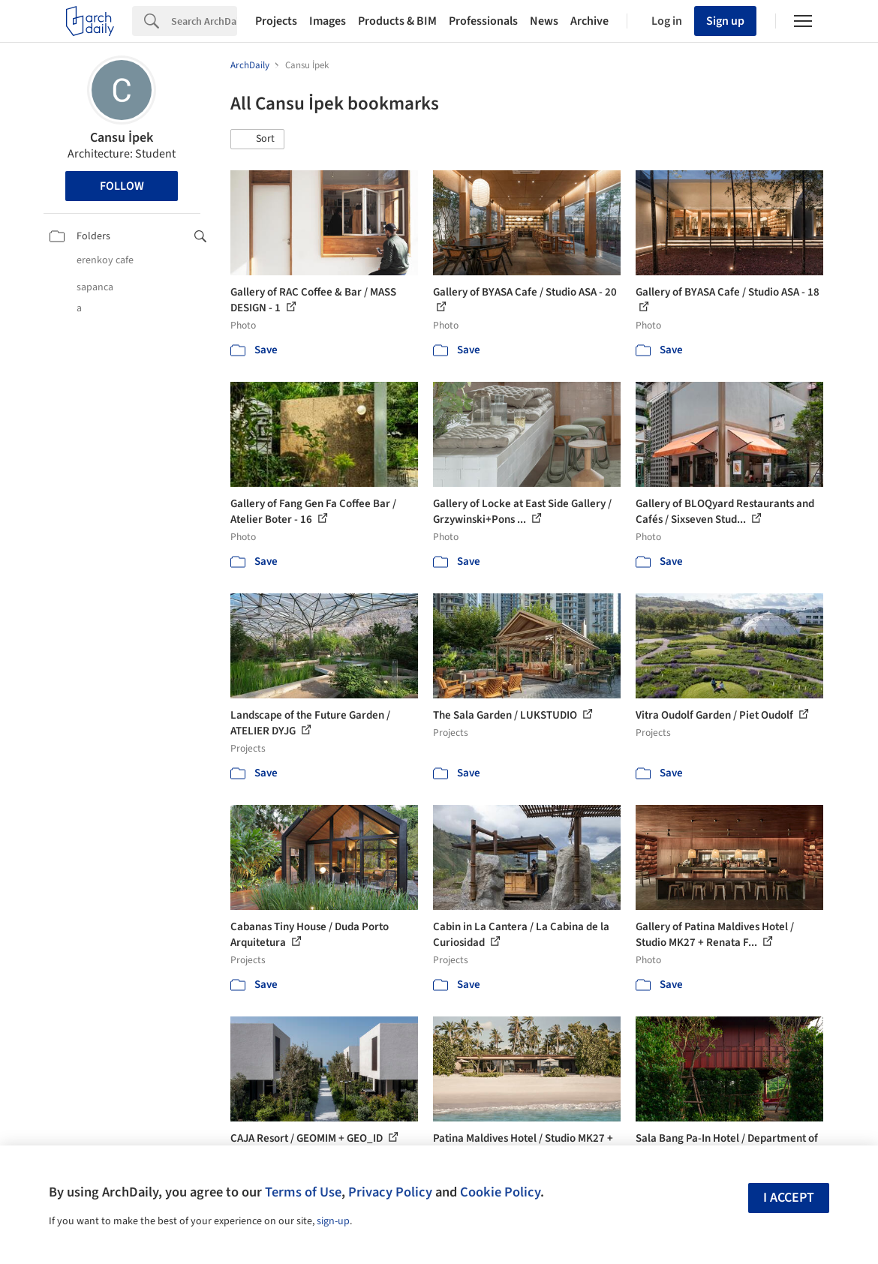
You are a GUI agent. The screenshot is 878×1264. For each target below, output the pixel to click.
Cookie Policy (500, 1192)
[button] (257, 139)
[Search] (204, 21)
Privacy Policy (390, 1192)
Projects (276, 21)
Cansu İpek (121, 137)
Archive (589, 21)
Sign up (725, 21)
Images (327, 21)
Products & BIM (397, 21)
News (544, 21)
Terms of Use (303, 1192)
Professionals (483, 21)
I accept (788, 1197)
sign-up (333, 1221)
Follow (122, 186)
